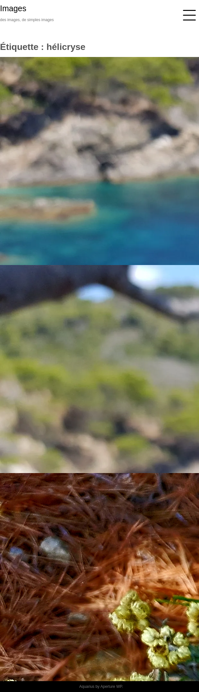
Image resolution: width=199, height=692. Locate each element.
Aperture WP (111, 686)
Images (13, 8)
